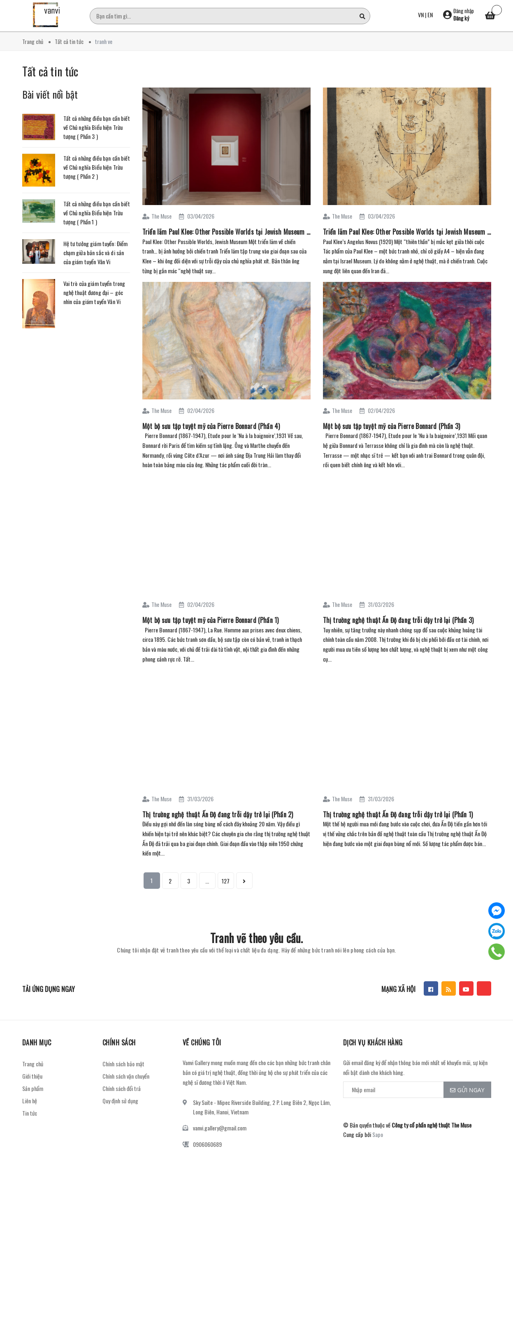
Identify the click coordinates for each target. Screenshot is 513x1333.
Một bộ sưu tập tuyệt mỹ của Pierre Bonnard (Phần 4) (211, 426)
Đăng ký (461, 18)
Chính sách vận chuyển (125, 1076)
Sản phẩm (32, 1088)
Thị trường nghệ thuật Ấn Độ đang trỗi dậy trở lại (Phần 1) (398, 814)
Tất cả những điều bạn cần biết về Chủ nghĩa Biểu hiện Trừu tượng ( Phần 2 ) (96, 167)
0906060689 (207, 1144)
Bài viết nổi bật (50, 94)
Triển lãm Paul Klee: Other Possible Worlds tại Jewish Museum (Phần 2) (226, 231)
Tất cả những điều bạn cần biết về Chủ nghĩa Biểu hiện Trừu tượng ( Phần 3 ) (96, 127)
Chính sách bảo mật (123, 1063)
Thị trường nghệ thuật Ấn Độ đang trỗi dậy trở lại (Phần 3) (398, 620)
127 (226, 880)
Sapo (377, 1134)
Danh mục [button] (36, 1042)
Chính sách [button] (119, 1042)
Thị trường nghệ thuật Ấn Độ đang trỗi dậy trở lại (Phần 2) (217, 814)
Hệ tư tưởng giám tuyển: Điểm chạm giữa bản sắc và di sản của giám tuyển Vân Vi (95, 252)
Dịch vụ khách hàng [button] (373, 1042)
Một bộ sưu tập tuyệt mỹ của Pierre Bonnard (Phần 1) (210, 620)
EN (430, 14)
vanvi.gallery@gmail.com (219, 1127)
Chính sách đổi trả (121, 1088)
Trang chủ (32, 1063)
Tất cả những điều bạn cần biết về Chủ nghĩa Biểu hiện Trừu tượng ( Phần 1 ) (96, 212)
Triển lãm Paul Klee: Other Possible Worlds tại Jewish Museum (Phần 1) (407, 231)
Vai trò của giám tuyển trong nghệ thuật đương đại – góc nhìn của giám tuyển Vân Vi (94, 292)
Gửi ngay (467, 1090)
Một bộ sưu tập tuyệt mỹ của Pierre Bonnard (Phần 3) (391, 426)
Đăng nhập (463, 10)
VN (421, 14)
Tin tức (29, 1113)
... (207, 880)
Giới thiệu (32, 1076)
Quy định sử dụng (120, 1100)
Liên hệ (29, 1100)
